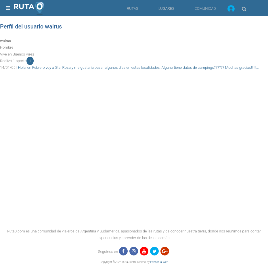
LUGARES (166, 8)
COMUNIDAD (205, 8)
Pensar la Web (159, 262)
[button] (231, 9)
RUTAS (132, 8)
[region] (134, 84)
